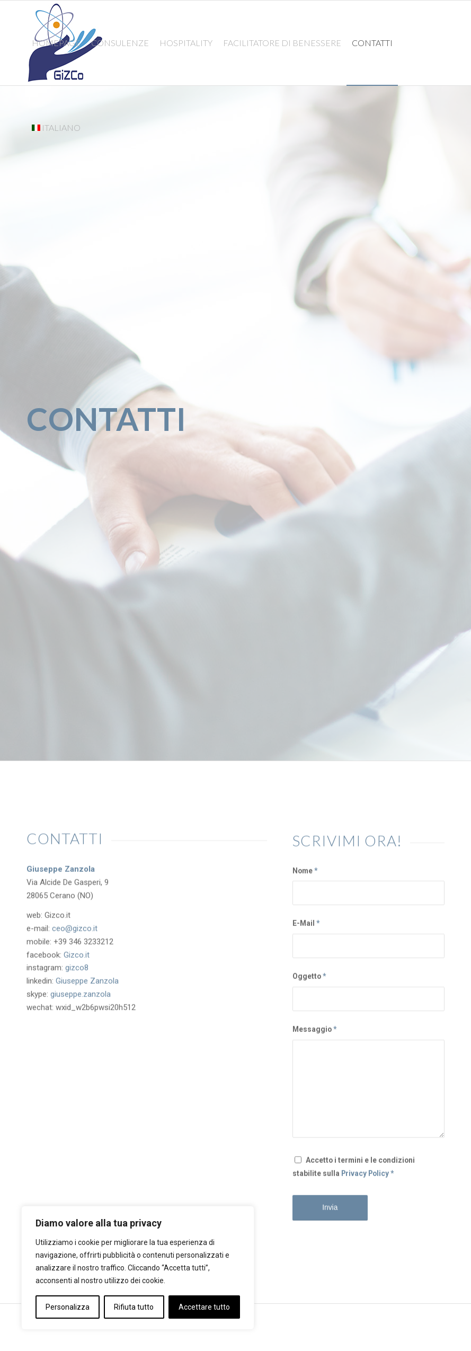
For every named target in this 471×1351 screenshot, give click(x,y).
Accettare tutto (204, 1307)
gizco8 (76, 970)
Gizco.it (77, 956)
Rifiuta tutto (134, 1307)
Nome (304, 880)
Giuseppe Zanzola (87, 983)
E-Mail (305, 933)
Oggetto (309, 986)
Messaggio (314, 1038)
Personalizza (68, 1307)
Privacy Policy (365, 1182)
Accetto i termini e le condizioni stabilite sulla (353, 1176)
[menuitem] (56, 43)
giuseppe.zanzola (80, 996)
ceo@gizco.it (74, 930)
